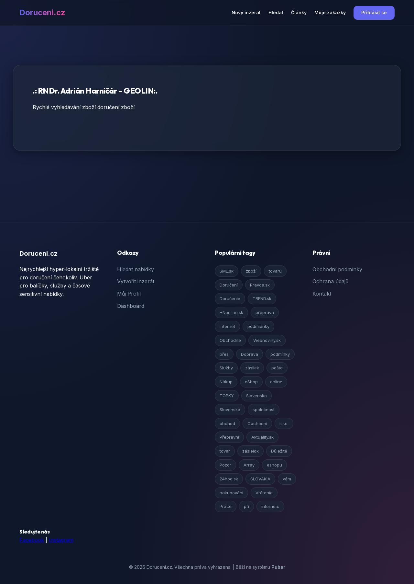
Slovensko (256, 395)
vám (287, 478)
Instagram (61, 540)
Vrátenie (264, 492)
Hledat (275, 12)
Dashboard (130, 306)
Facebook (31, 540)
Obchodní (257, 423)
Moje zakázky (330, 12)
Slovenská (230, 409)
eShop (251, 381)
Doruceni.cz (42, 12)
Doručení (229, 284)
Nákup (226, 381)
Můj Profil (129, 293)
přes (224, 354)
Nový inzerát (246, 12)
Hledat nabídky (135, 269)
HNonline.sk (231, 312)
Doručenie (230, 298)
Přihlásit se (374, 12)
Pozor (225, 464)
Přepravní (229, 437)
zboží (251, 271)
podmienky (258, 326)
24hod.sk (229, 478)
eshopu (274, 464)
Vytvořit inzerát (135, 281)
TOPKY (227, 395)
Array (249, 464)
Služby (226, 367)
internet (227, 326)
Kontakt (321, 293)
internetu (270, 506)
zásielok (250, 451)
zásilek (252, 367)
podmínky (280, 354)
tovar (225, 451)
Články (299, 12)
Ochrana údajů (330, 281)
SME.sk (227, 271)
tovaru (275, 271)
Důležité (279, 451)
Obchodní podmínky (337, 269)
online (276, 381)
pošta (277, 367)
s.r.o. (284, 423)
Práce (226, 506)
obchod (227, 423)
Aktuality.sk (262, 437)
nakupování (231, 492)
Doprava (249, 354)
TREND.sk (262, 298)
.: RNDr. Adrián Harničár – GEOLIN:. (95, 90)
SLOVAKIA (260, 478)
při (246, 506)
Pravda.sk (260, 284)
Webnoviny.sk (267, 340)
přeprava (265, 312)
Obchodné (230, 340)
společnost (264, 409)
